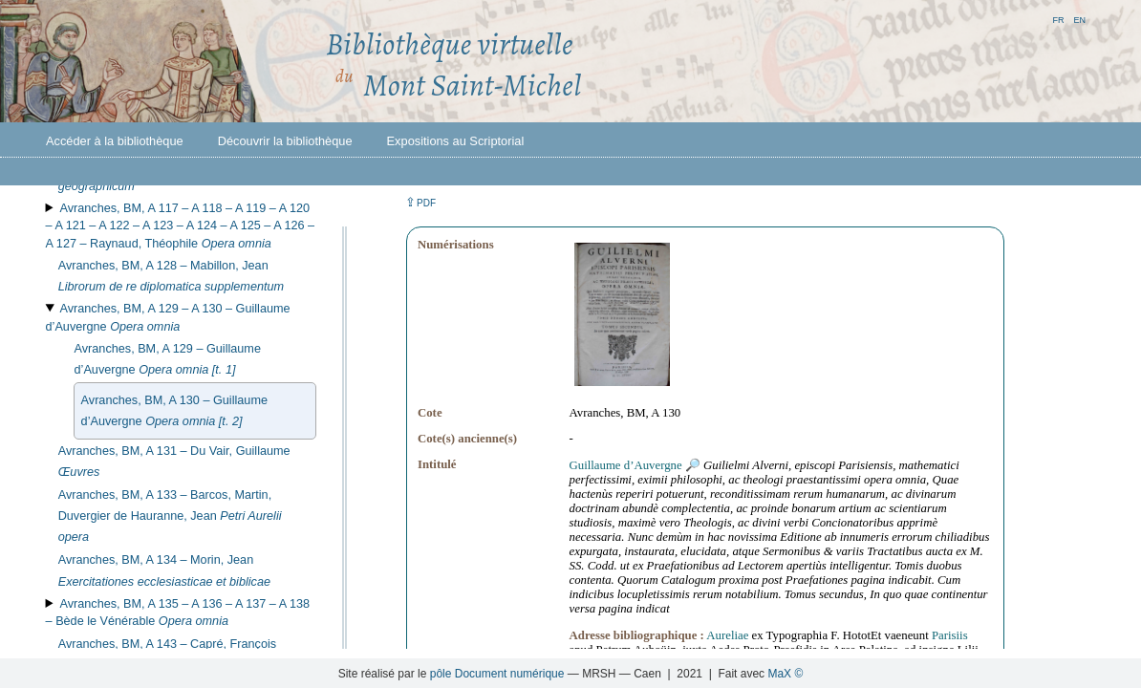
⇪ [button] (420, 202)
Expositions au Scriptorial (456, 141)
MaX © (785, 673)
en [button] (1079, 18)
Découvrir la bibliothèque (285, 141)
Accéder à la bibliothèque (114, 141)
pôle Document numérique (497, 673)
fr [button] (1058, 18)
